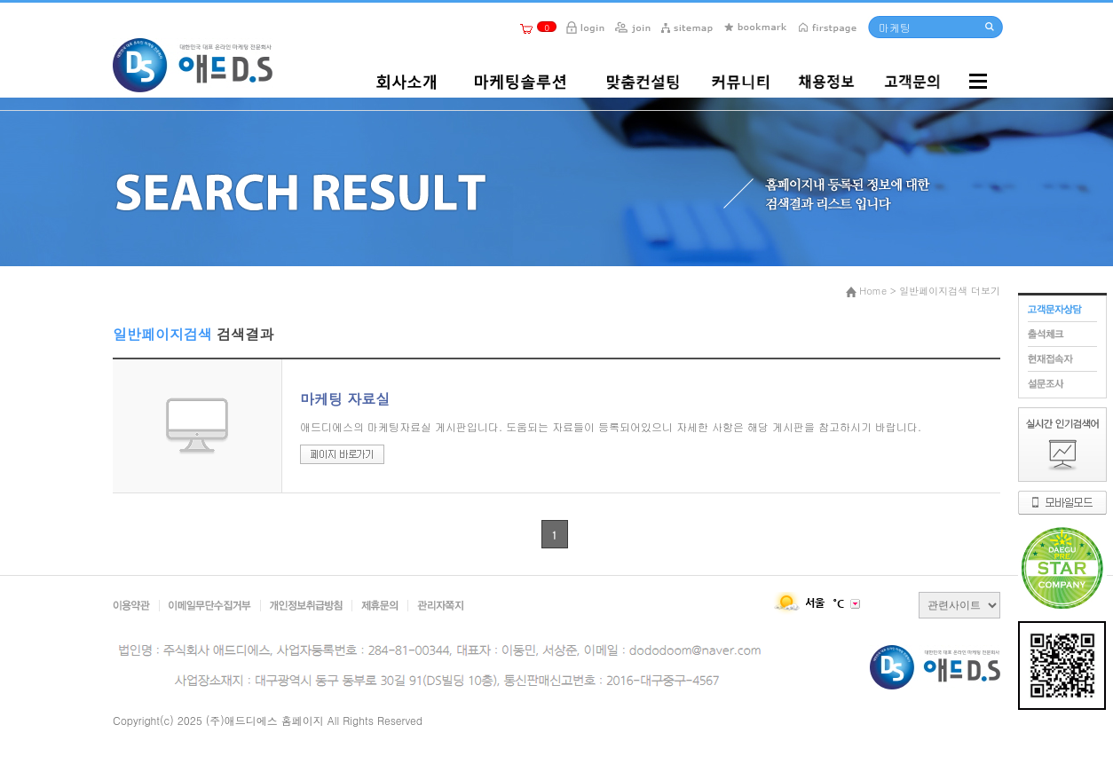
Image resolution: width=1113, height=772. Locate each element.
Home (873, 290)
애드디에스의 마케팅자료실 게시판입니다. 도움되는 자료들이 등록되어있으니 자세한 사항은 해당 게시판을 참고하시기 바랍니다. (610, 426)
